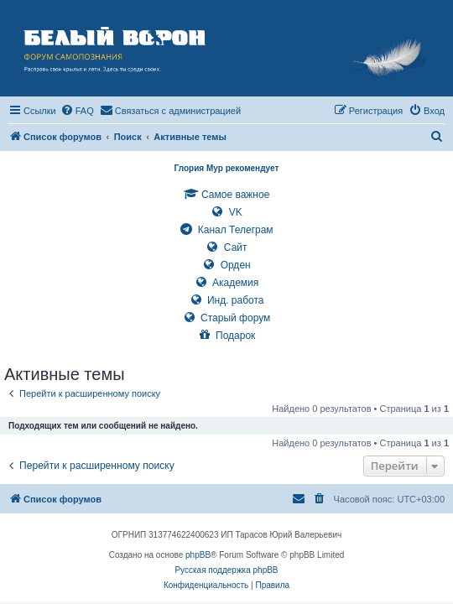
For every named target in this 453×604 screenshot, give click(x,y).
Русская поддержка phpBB (226, 570)
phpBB (198, 555)
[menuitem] (77, 111)
